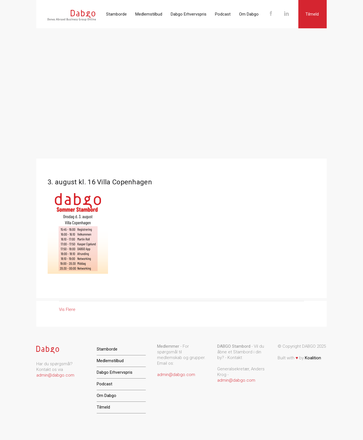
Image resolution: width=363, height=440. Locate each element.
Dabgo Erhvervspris (188, 14)
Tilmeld (312, 14)
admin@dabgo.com (55, 375)
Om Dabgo (249, 14)
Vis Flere (67, 309)
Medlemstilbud (148, 14)
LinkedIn (286, 14)
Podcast (223, 14)
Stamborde (116, 14)
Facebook (270, 14)
